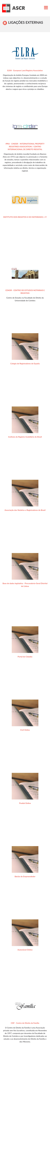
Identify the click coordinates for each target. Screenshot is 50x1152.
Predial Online (25, 803)
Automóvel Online (24, 950)
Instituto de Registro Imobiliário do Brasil (25, 437)
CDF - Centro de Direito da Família (25, 1023)
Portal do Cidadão (25, 656)
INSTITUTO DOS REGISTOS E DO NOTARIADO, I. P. (25, 217)
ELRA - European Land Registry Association (25, 70)
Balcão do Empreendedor (25, 876)
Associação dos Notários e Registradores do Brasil (25, 510)
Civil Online (25, 730)
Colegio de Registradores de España (25, 363)
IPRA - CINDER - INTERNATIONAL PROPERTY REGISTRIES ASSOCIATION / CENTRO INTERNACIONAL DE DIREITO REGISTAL (25, 146)
